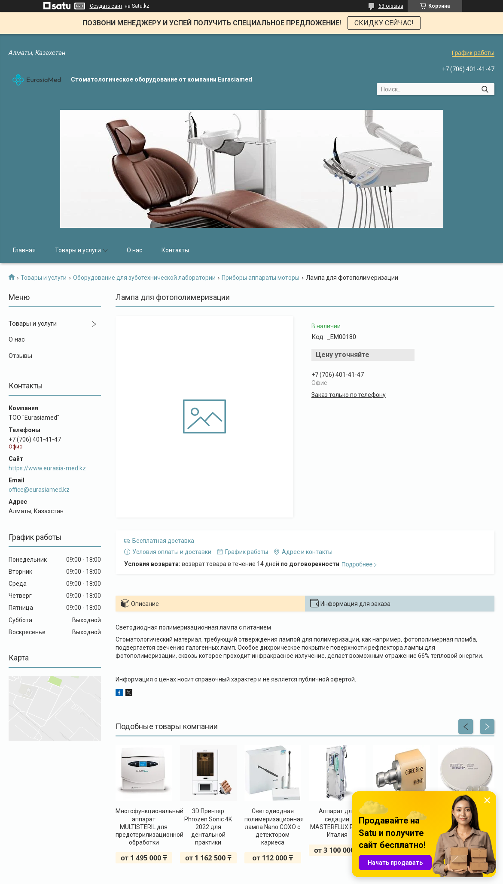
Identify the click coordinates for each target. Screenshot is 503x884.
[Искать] (484, 89)
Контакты (175, 250)
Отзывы (20, 356)
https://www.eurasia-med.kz (47, 468)
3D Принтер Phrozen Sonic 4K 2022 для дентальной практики (208, 827)
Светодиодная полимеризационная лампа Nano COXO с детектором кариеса (272, 827)
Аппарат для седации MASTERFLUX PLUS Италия (337, 823)
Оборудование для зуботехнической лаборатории (144, 277)
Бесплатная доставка (163, 540)
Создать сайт (106, 6)
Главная (24, 250)
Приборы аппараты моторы (260, 277)
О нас (134, 250)
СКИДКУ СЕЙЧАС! (384, 23)
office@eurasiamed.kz (39, 489)
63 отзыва (390, 6)
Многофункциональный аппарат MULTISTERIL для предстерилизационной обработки (144, 827)
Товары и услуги (78, 250)
